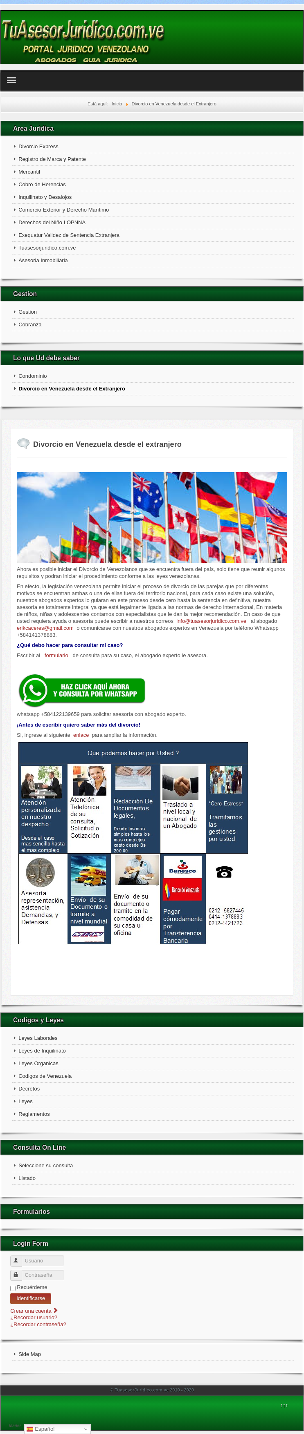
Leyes (25, 1101)
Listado (27, 1178)
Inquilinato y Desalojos (45, 197)
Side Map (29, 1354)
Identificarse (30, 1298)
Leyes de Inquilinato (42, 1051)
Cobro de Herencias (42, 184)
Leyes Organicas (38, 1063)
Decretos (29, 1089)
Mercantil (29, 172)
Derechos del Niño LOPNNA (52, 222)
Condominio (32, 376)
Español (40, 1429)
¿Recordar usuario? (33, 1317)
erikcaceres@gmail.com (45, 628)
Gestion (27, 312)
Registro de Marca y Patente (52, 159)
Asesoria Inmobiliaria (43, 260)
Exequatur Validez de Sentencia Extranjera (68, 235)
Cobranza (29, 324)
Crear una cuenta (34, 1311)
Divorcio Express (38, 146)
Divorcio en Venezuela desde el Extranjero (71, 389)
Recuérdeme (32, 1287)
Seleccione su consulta (45, 1165)
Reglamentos (34, 1114)
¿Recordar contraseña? (38, 1324)
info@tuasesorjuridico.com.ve (211, 621)
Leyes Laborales (37, 1038)
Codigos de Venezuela (45, 1076)
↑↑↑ (284, 1405)
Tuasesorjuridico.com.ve (47, 248)
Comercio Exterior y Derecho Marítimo (63, 210)
